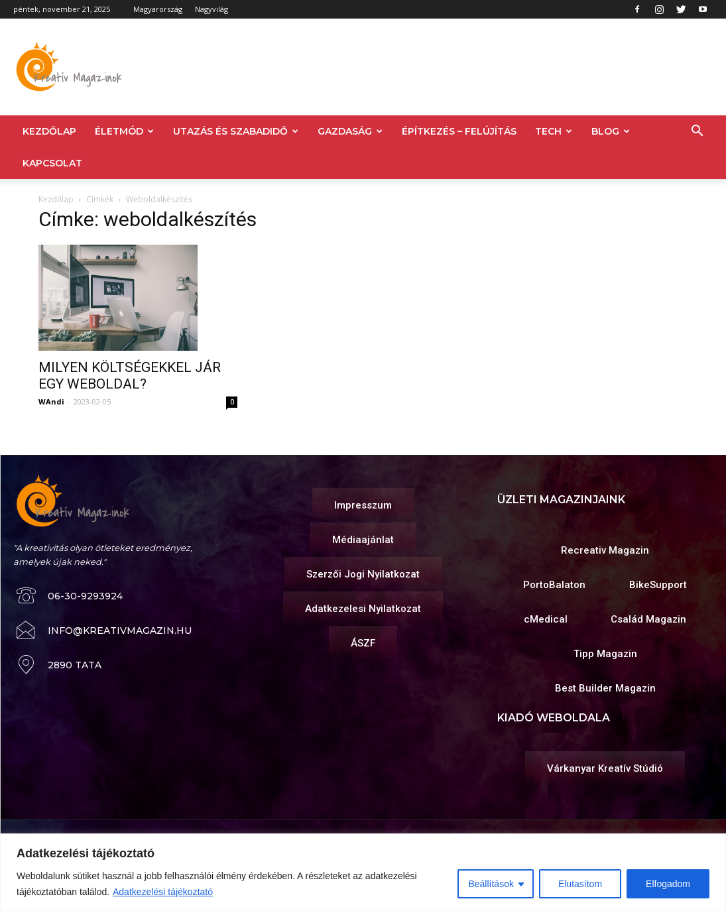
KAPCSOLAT (52, 163)
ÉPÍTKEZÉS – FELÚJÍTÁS (459, 131)
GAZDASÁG (350, 131)
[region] (363, 872)
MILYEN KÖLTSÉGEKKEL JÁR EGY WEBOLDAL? (129, 375)
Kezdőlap (56, 199)
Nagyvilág (211, 9)
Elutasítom (580, 884)
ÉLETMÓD (124, 131)
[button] (697, 132)
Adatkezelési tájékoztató (163, 891)
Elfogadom (668, 884)
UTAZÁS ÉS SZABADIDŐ (235, 131)
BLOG (610, 131)
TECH (553, 131)
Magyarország (157, 9)
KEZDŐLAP (49, 131)
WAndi (51, 401)
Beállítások (490, 884)
